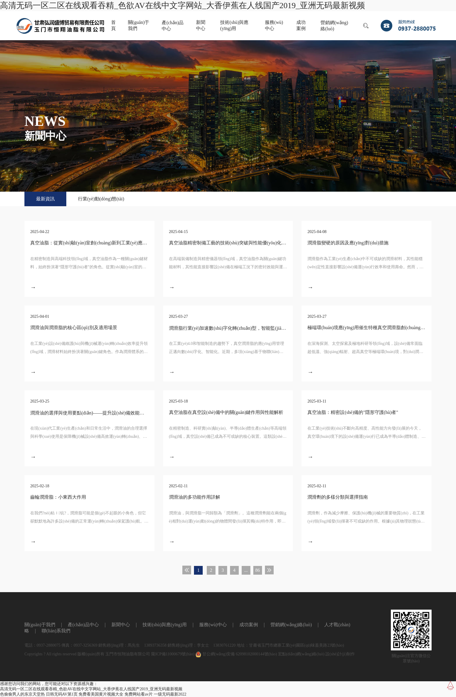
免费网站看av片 (138, 694)
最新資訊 (45, 198)
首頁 (113, 25)
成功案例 (301, 25)
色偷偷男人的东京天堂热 (22, 694)
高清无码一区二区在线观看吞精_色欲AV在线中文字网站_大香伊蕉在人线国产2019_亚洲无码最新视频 (182, 5)
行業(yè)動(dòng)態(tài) (101, 198)
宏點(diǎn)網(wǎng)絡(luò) (301, 654)
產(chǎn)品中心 (173, 25)
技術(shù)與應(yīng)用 (234, 25)
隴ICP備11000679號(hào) (173, 654)
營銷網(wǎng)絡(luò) (334, 25)
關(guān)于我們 (138, 25)
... (246, 570)
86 (257, 570)
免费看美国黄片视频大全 (101, 694)
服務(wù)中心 (274, 25)
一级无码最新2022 (170, 694)
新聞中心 (200, 25)
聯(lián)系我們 (56, 630)
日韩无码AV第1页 (62, 694)
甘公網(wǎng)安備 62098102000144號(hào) (236, 654)
